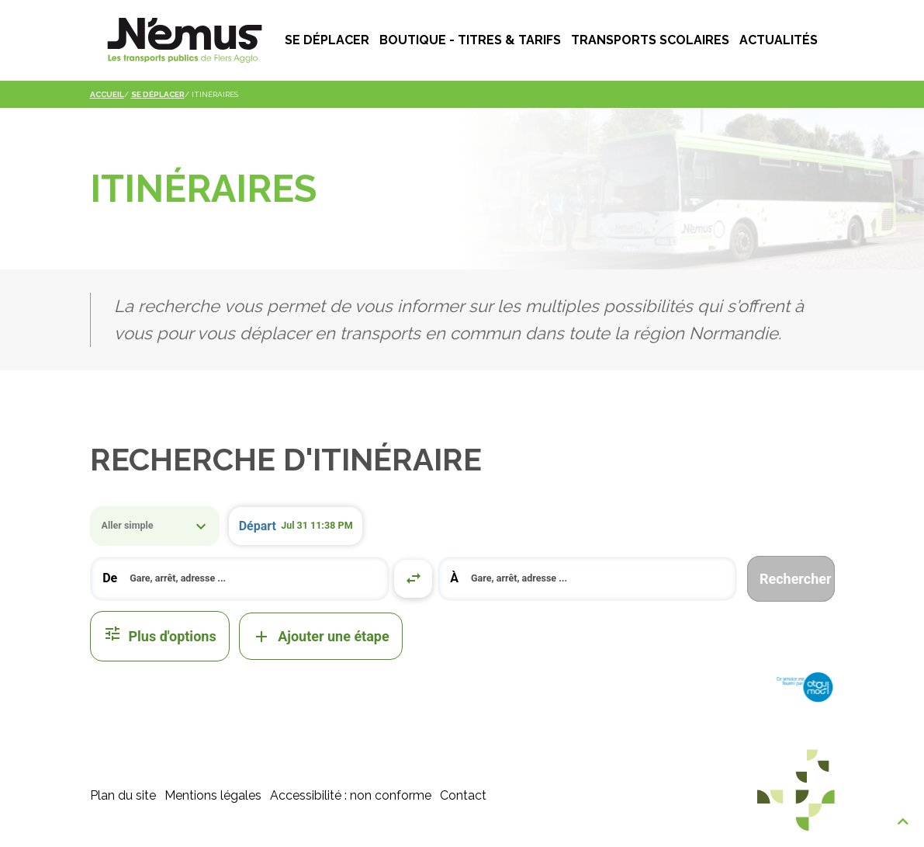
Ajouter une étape (320, 636)
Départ (257, 526)
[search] (253, 578)
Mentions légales (212, 795)
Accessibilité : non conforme (350, 795)
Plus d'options (159, 636)
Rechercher (796, 579)
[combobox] (240, 579)
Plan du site (123, 795)
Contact (463, 795)
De (109, 578)
